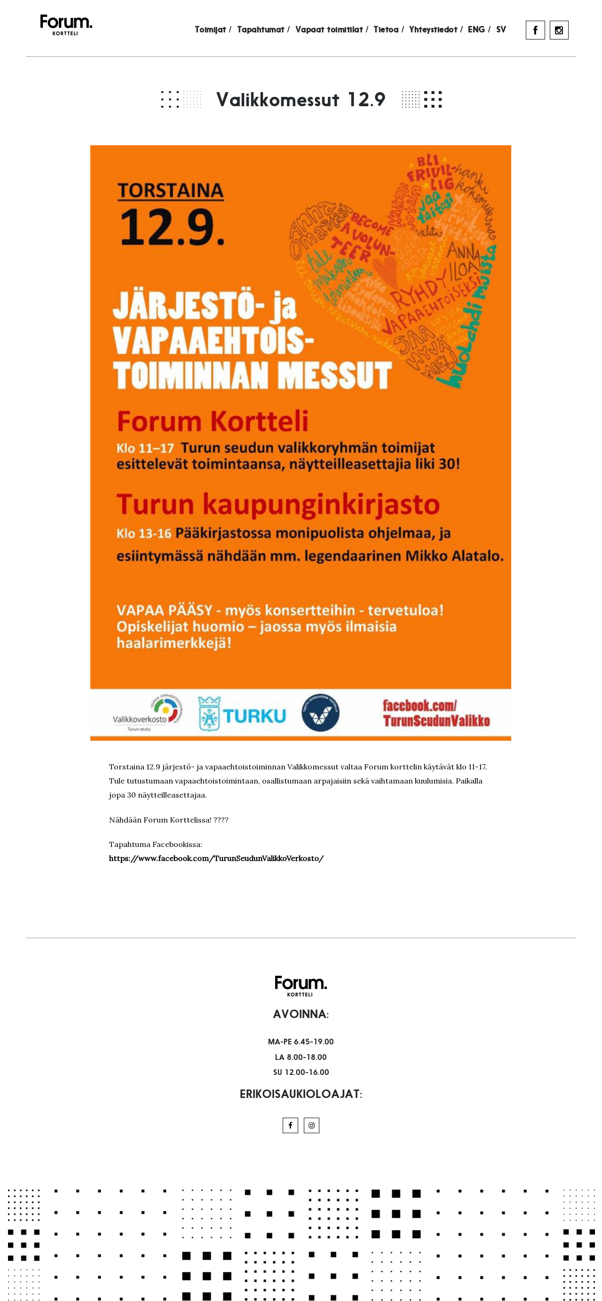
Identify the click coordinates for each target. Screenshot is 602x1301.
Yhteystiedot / (444, 30)
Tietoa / (396, 30)
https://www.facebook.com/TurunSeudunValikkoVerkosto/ (216, 858)
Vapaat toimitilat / (339, 30)
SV (509, 30)
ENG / (487, 30)
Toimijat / (220, 30)
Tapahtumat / (271, 30)
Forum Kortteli (59, 25)
